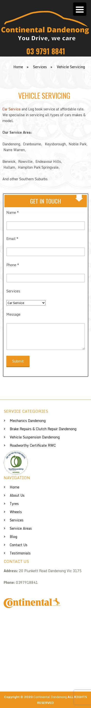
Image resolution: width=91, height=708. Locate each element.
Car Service (11, 109)
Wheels (16, 512)
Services (17, 520)
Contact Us (18, 545)
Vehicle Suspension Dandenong (35, 437)
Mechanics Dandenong (28, 420)
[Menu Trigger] (79, 9)
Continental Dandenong (50, 697)
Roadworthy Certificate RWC (33, 445)
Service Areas (21, 528)
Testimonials (20, 553)
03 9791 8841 (45, 51)
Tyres (14, 503)
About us (17, 495)
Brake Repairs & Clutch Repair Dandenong (43, 429)
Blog (13, 536)
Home (14, 487)
